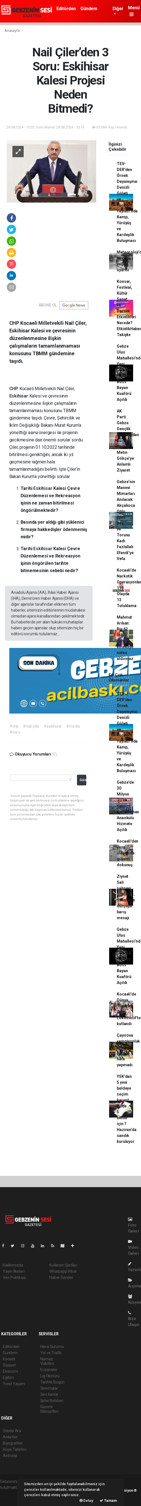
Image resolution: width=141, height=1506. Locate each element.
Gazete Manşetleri (49, 1409)
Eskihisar (19, 396)
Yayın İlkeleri (13, 1271)
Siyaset (9, 1365)
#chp (14, 726)
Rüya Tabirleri (14, 1449)
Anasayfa (12, 30)
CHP (14, 388)
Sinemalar (49, 1388)
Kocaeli (9, 1359)
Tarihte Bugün (52, 1382)
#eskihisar (53, 726)
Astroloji (10, 1455)
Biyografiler (13, 1443)
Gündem (88, 8)
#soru (15, 732)
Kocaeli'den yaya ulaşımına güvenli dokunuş (127, 853)
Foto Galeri (133, 1225)
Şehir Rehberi (51, 1400)
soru (33, 432)
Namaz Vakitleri (47, 1361)
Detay (86, 1500)
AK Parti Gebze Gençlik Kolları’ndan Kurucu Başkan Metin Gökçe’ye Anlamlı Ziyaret (128, 440)
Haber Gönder (61, 1277)
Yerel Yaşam (14, 1383)
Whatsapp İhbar (63, 1271)
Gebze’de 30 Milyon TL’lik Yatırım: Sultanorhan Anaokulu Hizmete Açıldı (128, 806)
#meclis (73, 726)
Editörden (66, 8)
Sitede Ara (12, 1431)
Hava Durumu (52, 1346)
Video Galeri (133, 1248)
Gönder (83, 780)
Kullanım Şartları (63, 1265)
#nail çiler (31, 726)
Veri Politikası (14, 1277)
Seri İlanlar (49, 1394)
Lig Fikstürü (50, 1376)
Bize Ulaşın (133, 1319)
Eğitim (8, 1377)
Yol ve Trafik (51, 1352)
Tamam (108, 1500)
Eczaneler (49, 1369)
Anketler (10, 1437)
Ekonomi (10, 1371)
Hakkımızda (13, 1265)
